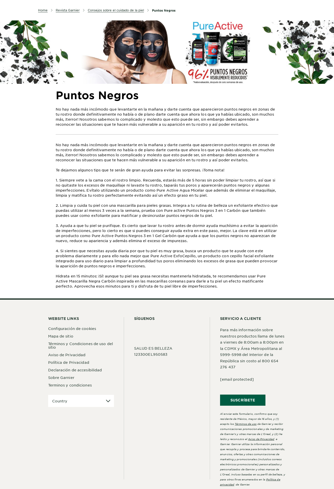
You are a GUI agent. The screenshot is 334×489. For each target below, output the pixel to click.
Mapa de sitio (60, 336)
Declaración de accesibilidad (75, 370)
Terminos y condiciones (70, 385)
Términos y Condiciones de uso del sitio (80, 345)
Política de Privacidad (68, 362)
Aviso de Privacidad (67, 354)
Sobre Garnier (61, 377)
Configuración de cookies (72, 328)
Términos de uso (246, 423)
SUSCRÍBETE (242, 400)
